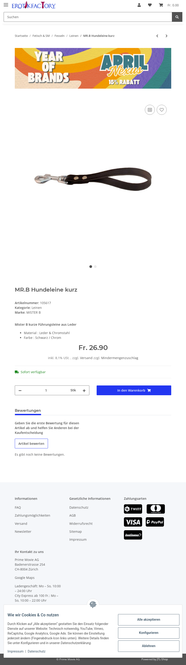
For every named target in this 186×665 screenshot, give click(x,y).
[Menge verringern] (20, 390)
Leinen (37, 307)
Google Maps (25, 577)
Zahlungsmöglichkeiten (32, 515)
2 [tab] (95, 266)
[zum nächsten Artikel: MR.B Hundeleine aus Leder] (166, 36)
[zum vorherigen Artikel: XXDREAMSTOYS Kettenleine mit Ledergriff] (157, 36)
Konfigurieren (145, 630)
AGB (72, 515)
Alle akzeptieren (144, 617)
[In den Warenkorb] (18, 98)
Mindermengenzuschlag (119, 358)
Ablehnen (145, 643)
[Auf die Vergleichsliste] (150, 110)
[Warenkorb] (168, 5)
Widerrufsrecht (81, 523)
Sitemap (75, 531)
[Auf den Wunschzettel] (162, 110)
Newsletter (23, 531)
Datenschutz (78, 507)
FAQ (18, 507)
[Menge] (46, 390)
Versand (86, 358)
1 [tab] (90, 266)
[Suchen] (88, 17)
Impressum (78, 539)
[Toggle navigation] (6, 3)
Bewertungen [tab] (28, 410)
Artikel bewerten (31, 443)
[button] (139, 5)
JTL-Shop (162, 659)
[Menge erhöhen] (84, 390)
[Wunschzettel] (149, 5)
